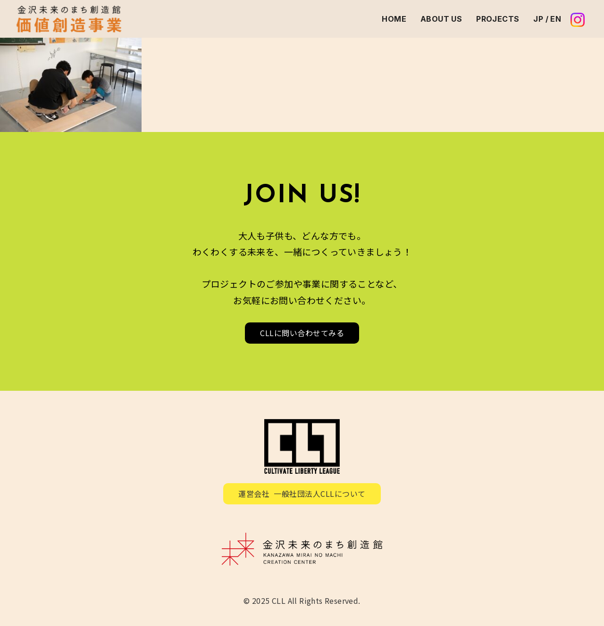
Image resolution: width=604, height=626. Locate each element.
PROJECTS (497, 19)
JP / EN (547, 19)
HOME (394, 19)
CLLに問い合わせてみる (302, 332)
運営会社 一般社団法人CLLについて (302, 493)
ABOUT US (441, 19)
